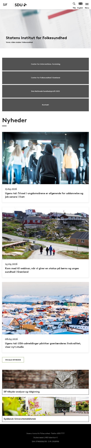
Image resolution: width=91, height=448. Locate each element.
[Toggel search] (74, 4)
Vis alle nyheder (13, 360)
